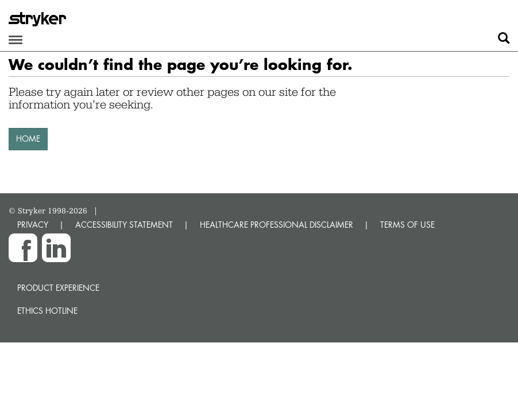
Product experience (58, 287)
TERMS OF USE (407, 224)
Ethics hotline (47, 310)
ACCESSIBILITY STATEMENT (124, 224)
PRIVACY (32, 224)
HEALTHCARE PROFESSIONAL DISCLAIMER (276, 224)
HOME (28, 138)
